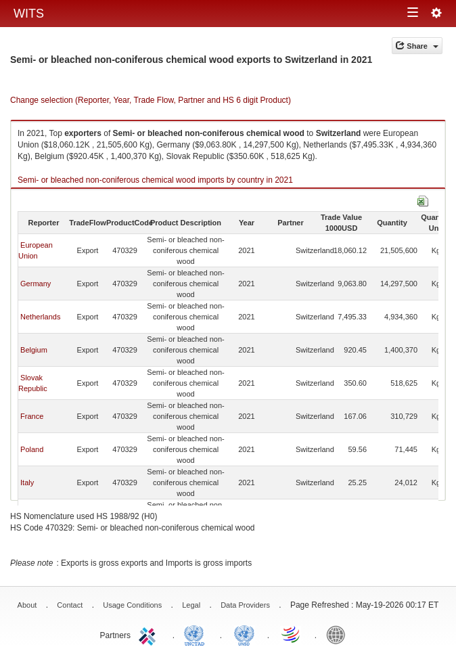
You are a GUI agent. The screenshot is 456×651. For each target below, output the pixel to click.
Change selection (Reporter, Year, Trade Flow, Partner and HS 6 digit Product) (150, 100)
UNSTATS (244, 634)
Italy (27, 482)
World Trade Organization (291, 634)
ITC (149, 634)
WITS (29, 13)
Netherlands (40, 317)
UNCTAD (196, 634)
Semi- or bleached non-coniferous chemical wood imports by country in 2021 (155, 180)
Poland (31, 449)
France (31, 416)
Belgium (33, 350)
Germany (35, 283)
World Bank (338, 634)
